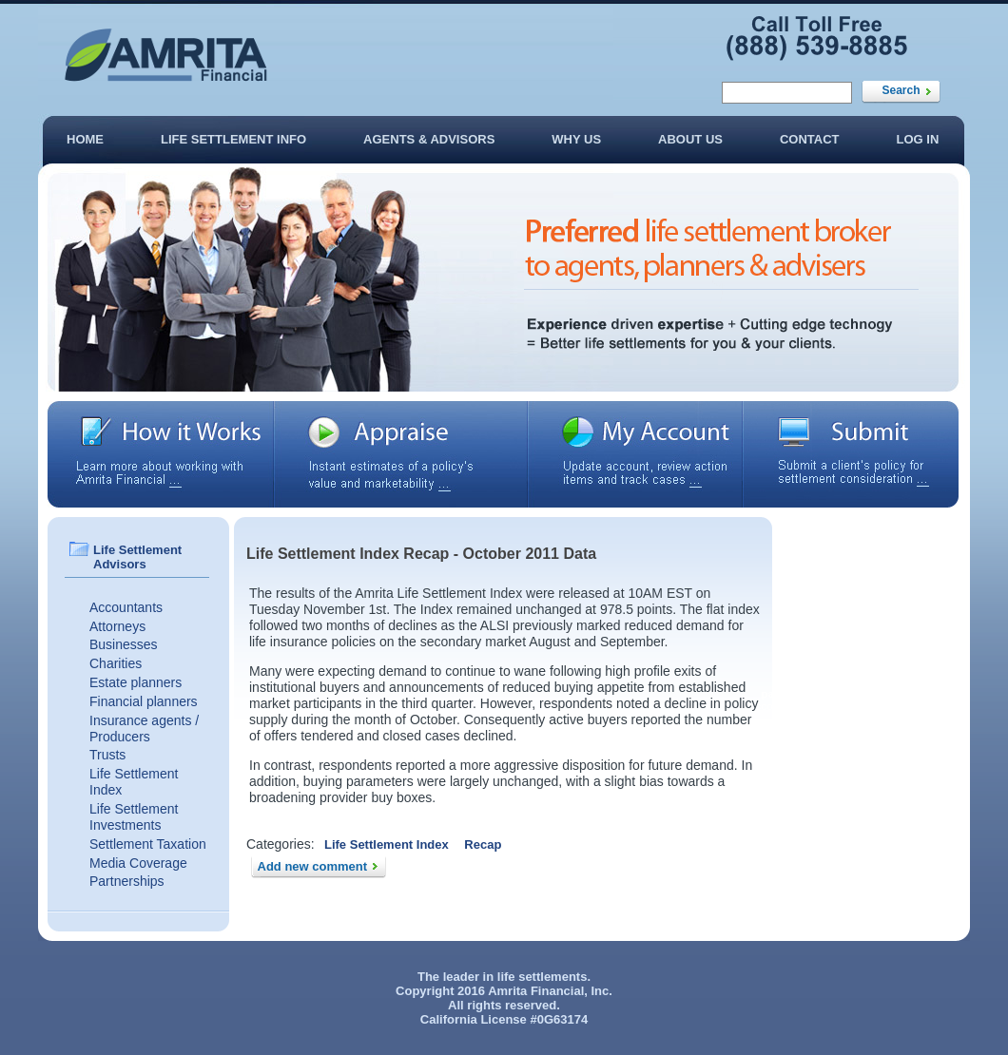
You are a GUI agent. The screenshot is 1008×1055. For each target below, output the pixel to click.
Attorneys (117, 626)
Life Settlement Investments (133, 817)
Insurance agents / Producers (144, 728)
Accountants (126, 607)
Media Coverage (138, 863)
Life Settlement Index (386, 844)
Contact (810, 139)
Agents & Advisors (428, 139)
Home (85, 139)
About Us (690, 139)
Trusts (107, 754)
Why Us (576, 139)
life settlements (542, 976)
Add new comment (313, 866)
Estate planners (135, 682)
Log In (918, 139)
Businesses (123, 644)
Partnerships (127, 881)
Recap (482, 844)
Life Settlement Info (233, 139)
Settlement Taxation (147, 844)
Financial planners (143, 701)
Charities (115, 663)
